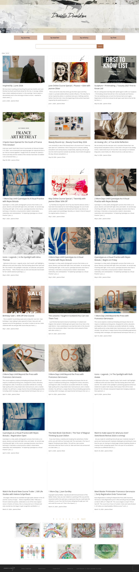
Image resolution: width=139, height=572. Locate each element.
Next (83, 519)
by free (113, 37)
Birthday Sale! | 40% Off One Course (18, 315)
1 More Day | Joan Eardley (60, 491)
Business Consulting (91, 3)
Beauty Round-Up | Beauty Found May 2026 (68, 142)
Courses (59, 3)
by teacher (55, 37)
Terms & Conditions (26, 568)
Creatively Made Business (77, 3)
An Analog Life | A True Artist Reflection (111, 142)
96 (78, 519)
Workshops (66, 3)
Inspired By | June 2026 (13, 85)
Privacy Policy (41, 568)
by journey (25, 37)
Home (53, 3)
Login (107, 3)
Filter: (3, 53)
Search (100, 46)
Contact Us (70, 568)
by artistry (84, 37)
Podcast (102, 3)
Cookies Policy (56, 568)
